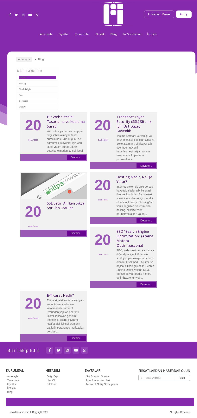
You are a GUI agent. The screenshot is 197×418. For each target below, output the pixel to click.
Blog (9, 392)
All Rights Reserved (180, 412)
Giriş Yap (52, 376)
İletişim (11, 388)
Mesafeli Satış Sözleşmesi (101, 384)
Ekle (182, 377)
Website (22, 77)
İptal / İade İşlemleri (97, 380)
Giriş (183, 14)
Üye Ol (50, 380)
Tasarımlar (13, 380)
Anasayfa (12, 376)
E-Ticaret (23, 101)
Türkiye (22, 106)
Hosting (22, 83)
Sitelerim (51, 384)
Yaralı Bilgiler (25, 89)
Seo (20, 95)
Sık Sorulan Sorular (97, 376)
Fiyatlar (11, 384)
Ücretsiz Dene (159, 14)
